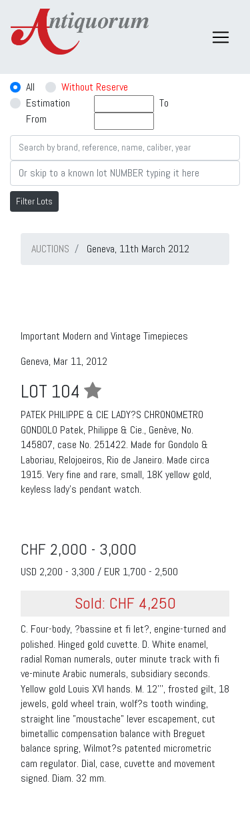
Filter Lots (34, 201)
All (30, 87)
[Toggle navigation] (220, 37)
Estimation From (48, 111)
